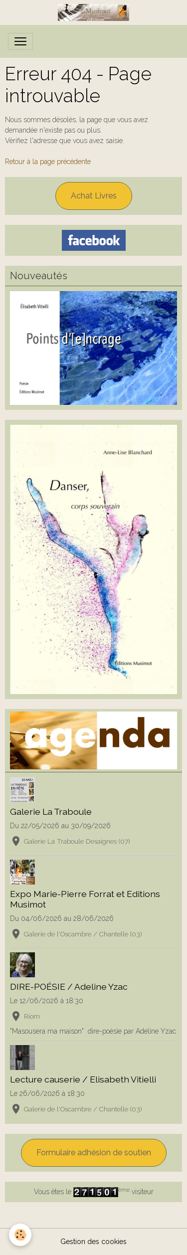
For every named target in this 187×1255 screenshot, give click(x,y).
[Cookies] (20, 1235)
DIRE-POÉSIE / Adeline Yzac (69, 986)
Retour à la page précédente (48, 162)
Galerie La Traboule (51, 811)
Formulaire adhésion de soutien (93, 1152)
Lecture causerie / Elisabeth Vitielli (83, 1079)
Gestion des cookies (93, 1242)
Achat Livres (94, 195)
